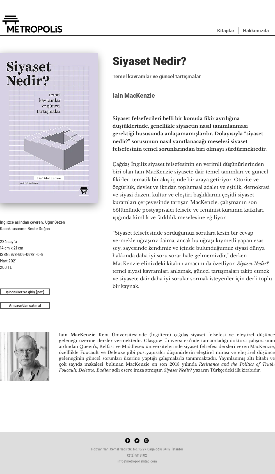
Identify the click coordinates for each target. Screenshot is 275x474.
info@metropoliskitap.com (137, 461)
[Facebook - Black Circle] (127, 440)
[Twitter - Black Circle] (136, 440)
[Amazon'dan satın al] (25, 305)
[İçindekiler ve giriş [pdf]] (25, 291)
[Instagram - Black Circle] (146, 440)
